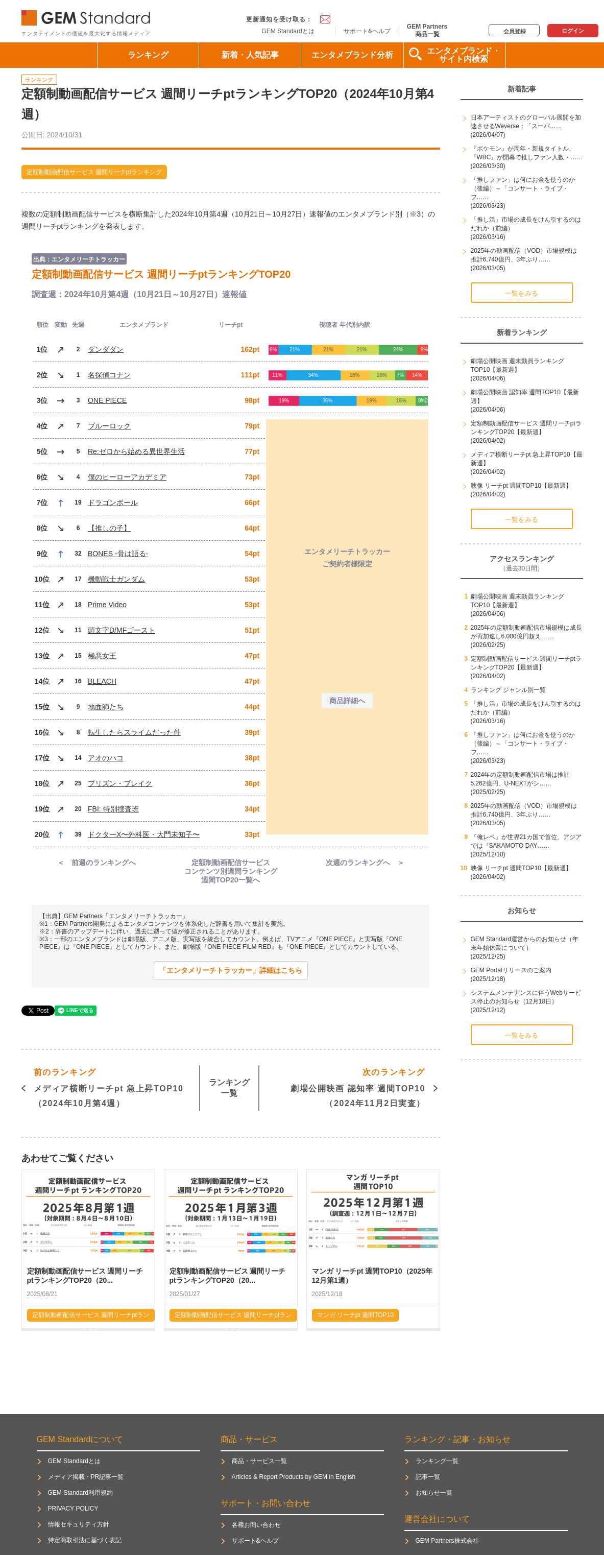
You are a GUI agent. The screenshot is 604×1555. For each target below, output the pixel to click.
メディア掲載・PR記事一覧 (86, 1476)
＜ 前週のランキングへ (96, 862)
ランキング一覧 (229, 1087)
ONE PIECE (107, 400)
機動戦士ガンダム (116, 579)
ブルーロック (109, 426)
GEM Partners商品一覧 (427, 30)
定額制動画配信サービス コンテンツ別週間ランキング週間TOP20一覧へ (230, 871)
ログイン (573, 31)
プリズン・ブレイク (120, 783)
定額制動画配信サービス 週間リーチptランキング (94, 172)
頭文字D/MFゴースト (121, 630)
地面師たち (106, 707)
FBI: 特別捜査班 (113, 809)
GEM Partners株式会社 (447, 1540)
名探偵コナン (109, 375)
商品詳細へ (347, 701)
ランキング (148, 55)
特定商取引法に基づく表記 (85, 1540)
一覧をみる (521, 293)
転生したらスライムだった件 (134, 732)
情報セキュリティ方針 (78, 1524)
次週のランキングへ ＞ (365, 862)
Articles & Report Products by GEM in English (294, 1476)
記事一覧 (428, 1476)
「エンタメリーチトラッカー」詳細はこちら (230, 970)
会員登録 (514, 31)
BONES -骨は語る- (118, 553)
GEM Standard (87, 15)
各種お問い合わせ (256, 1524)
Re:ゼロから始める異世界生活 (136, 451)
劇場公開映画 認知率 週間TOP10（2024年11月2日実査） (358, 1086)
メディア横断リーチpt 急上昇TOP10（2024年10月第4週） (109, 1086)
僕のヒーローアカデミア (127, 477)
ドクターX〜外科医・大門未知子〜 (144, 834)
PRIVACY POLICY (73, 1508)
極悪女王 (102, 656)
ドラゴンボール (113, 502)
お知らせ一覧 (434, 1492)
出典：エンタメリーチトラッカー (79, 259)
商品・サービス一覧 (259, 1461)
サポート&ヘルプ (367, 31)
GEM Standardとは (287, 31)
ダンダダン (106, 349)
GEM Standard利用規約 (80, 1492)
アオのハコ (106, 758)
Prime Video (107, 605)
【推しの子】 (109, 528)
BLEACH (102, 681)
